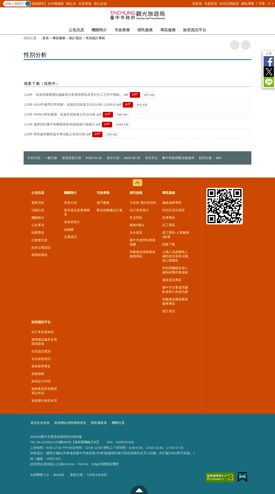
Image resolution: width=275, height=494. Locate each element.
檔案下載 (168, 244)
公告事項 (37, 225)
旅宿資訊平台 (194, 30)
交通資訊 (70, 237)
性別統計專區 (95, 38)
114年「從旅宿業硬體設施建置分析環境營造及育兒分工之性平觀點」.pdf (76, 94)
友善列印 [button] (234, 45)
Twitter (269, 71)
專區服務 (168, 30)
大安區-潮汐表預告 (143, 202)
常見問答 (136, 217)
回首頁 (197, 3)
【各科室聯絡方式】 (85, 442)
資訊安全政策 (40, 423)
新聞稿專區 (39, 255)
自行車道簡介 (139, 210)
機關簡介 (99, 30)
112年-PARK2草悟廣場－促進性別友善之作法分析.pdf (62, 114)
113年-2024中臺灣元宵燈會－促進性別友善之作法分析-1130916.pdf (72, 104)
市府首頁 (210, 3)
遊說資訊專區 (172, 280)
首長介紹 (70, 202)
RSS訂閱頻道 (229, 3)
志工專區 (168, 225)
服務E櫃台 (137, 225)
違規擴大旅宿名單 (44, 400)
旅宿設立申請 (41, 381)
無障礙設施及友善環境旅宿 (44, 342)
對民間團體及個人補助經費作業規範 (175, 270)
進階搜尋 (38, 3)
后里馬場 (84, 3)
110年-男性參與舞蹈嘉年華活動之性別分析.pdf (57, 134)
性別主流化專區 (173, 210)
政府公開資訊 (41, 247)
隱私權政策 (99, 423)
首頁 (45, 38)
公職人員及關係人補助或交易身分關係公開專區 (175, 256)
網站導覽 (247, 3)
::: (1, 2)
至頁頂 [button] (139, 489)
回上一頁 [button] (246, 45)
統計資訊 (75, 38)
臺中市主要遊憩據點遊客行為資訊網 (175, 289)
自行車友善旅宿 (42, 332)
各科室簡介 (72, 222)
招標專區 (37, 232)
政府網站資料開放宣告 (70, 423)
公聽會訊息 (39, 240)
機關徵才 (37, 217)
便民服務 (145, 30)
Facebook (269, 61)
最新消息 (37, 202)
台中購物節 (56, 3)
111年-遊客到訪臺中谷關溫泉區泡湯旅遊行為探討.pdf (62, 124)
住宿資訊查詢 (41, 351)
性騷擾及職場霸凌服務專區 (142, 254)
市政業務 (122, 30)
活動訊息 (37, 210)
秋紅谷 (71, 3)
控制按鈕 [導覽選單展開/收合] (137, 182)
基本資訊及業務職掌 (77, 212)
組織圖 (69, 229)
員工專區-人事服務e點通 (175, 235)
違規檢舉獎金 (41, 366)
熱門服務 (103, 202)
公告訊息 (76, 30)
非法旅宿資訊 (41, 359)
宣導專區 (168, 217)
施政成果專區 (172, 202)
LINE (269, 82)
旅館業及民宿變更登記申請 (44, 391)
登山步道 (100, 3)
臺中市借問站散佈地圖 (142, 242)
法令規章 (136, 232)
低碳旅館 (37, 373)
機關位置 (118, 423)
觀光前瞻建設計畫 (109, 210)
